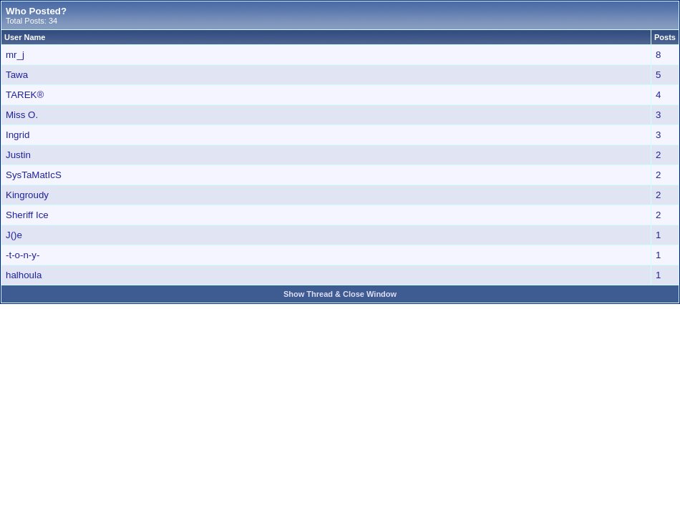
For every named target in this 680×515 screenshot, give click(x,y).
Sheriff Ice (27, 215)
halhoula (24, 275)
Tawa (17, 74)
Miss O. (22, 114)
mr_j (15, 54)
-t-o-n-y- (22, 255)
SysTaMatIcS (34, 175)
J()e (14, 235)
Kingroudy (27, 195)
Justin (18, 154)
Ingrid (17, 134)
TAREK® (25, 94)
